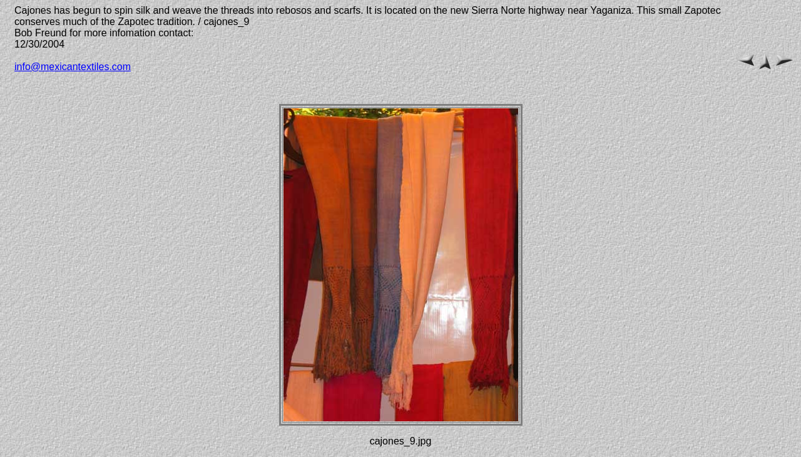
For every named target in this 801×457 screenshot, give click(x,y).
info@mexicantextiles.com (72, 66)
